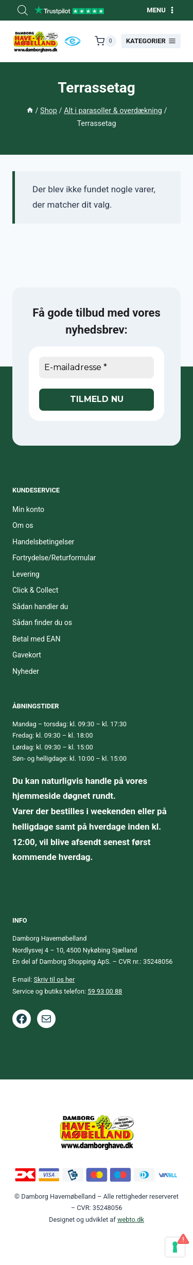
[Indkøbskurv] (105, 41)
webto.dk (130, 1219)
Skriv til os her (54, 979)
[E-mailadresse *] (96, 367)
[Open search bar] (22, 10)
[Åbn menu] (161, 10)
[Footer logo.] (96, 1131)
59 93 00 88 (104, 991)
